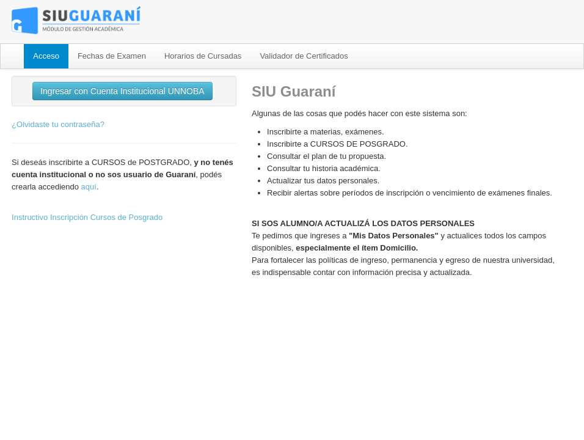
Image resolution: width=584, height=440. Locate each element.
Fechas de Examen (112, 56)
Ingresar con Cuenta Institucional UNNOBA (122, 91)
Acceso (46, 56)
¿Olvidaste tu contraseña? (58, 124)
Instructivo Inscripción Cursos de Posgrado (87, 217)
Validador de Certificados (304, 56)
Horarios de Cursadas (202, 56)
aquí (89, 186)
